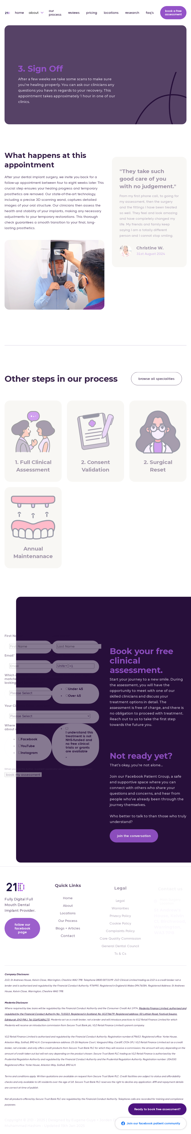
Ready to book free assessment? (157, 1109)
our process (55, 12)
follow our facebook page (22, 930)
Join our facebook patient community (150, 1123)
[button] (36, 13)
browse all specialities (156, 379)
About (68, 909)
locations (111, 13)
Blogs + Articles (68, 931)
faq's (150, 13)
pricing (91, 13)
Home (68, 901)
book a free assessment (173, 12)
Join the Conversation (134, 842)
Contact (68, 939)
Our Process (68, 924)
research (132, 13)
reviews (74, 13)
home (19, 13)
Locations (68, 916)
